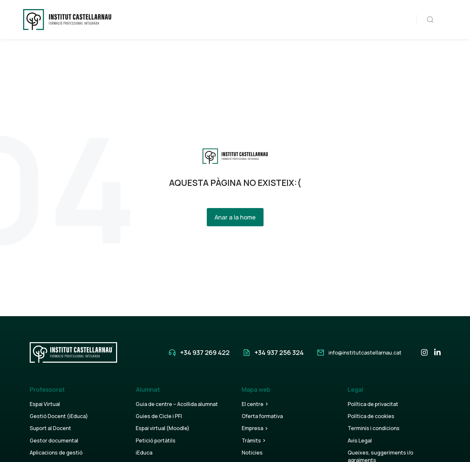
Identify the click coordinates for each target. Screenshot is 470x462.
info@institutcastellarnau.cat (365, 352)
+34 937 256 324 (279, 352)
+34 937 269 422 (205, 352)
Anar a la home (235, 217)
